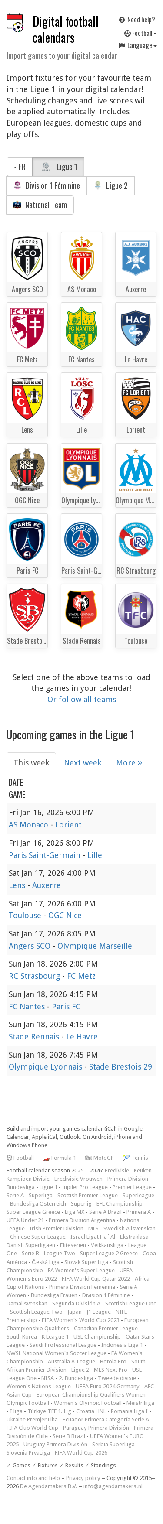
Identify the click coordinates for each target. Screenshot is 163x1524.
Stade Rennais (35, 1036)
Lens (18, 885)
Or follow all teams (81, 699)
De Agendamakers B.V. (48, 1486)
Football (140, 33)
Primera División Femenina (82, 1287)
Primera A (138, 1212)
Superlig (81, 1203)
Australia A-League (71, 1361)
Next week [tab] (82, 762)
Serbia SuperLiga (113, 1444)
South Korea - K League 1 (38, 1336)
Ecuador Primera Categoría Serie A (106, 1419)
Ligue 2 (110, 185)
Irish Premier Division (56, 1228)
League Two (59, 1253)
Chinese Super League (38, 1237)
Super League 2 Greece (109, 1253)
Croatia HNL (91, 1411)
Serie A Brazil (105, 1212)
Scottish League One (130, 1303)
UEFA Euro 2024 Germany (108, 1386)
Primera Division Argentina (82, 1220)
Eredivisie (117, 1170)
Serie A (15, 1195)
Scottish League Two (36, 1312)
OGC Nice (65, 915)
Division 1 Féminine (46, 185)
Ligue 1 (58, 166)
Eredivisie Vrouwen (78, 1178)
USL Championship (97, 1336)
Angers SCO (31, 945)
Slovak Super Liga (86, 1262)
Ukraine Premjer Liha (32, 1419)
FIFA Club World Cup (32, 1428)
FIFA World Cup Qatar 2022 (96, 1278)
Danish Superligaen (31, 1245)
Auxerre (46, 885)
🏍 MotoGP (99, 1158)
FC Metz (81, 976)
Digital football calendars (66, 29)
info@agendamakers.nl (113, 1486)
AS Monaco (29, 824)
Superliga (41, 1195)
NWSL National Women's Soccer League (56, 1353)
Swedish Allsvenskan (129, 1228)
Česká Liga (46, 1262)
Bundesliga (21, 1187)
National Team (40, 204)
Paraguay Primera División (96, 1428)
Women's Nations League (39, 1386)
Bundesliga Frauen (54, 1295)
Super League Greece (33, 1212)
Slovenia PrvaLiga (28, 1452)
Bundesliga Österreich (38, 1203)
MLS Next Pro (110, 1370)
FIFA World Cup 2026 (81, 1452)
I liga (16, 1411)
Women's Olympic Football (88, 1403)
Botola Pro (113, 1361)
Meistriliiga (140, 1403)
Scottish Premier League (87, 1195)
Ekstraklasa (134, 1237)
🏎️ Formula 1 (59, 1158)
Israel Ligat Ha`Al (92, 1237)
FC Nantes (28, 1006)
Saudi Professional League (63, 1345)
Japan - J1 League (89, 1312)
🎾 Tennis (135, 1158)
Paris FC (66, 1006)
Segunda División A (76, 1303)
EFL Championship (119, 1203)
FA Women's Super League (81, 1270)
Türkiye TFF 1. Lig (49, 1411)
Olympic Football (28, 1403)
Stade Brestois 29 (120, 1066)
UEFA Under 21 (25, 1220)
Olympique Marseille (94, 945)
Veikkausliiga (107, 1245)
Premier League (132, 1187)
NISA (47, 1378)
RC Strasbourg (35, 976)
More (129, 762)
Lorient (68, 824)
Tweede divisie (117, 1378)
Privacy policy (83, 1478)
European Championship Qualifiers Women (91, 1394)
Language (137, 45)
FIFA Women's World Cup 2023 (81, 1320)
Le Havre (82, 1036)
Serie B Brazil (69, 1436)
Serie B (30, 1253)
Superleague (138, 1195)
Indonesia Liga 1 (122, 1345)
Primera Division (127, 1178)
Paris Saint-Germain (46, 855)
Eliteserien (73, 1245)
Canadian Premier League (106, 1328)
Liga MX (74, 1212)
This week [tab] (31, 762)
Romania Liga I (129, 1411)
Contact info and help (33, 1478)
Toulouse (26, 915)
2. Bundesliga (76, 1378)
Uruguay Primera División (55, 1444)
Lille (94, 855)
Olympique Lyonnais (46, 1066)
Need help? (136, 19)
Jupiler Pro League (85, 1187)
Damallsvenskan (27, 1303)
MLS (93, 1228)
